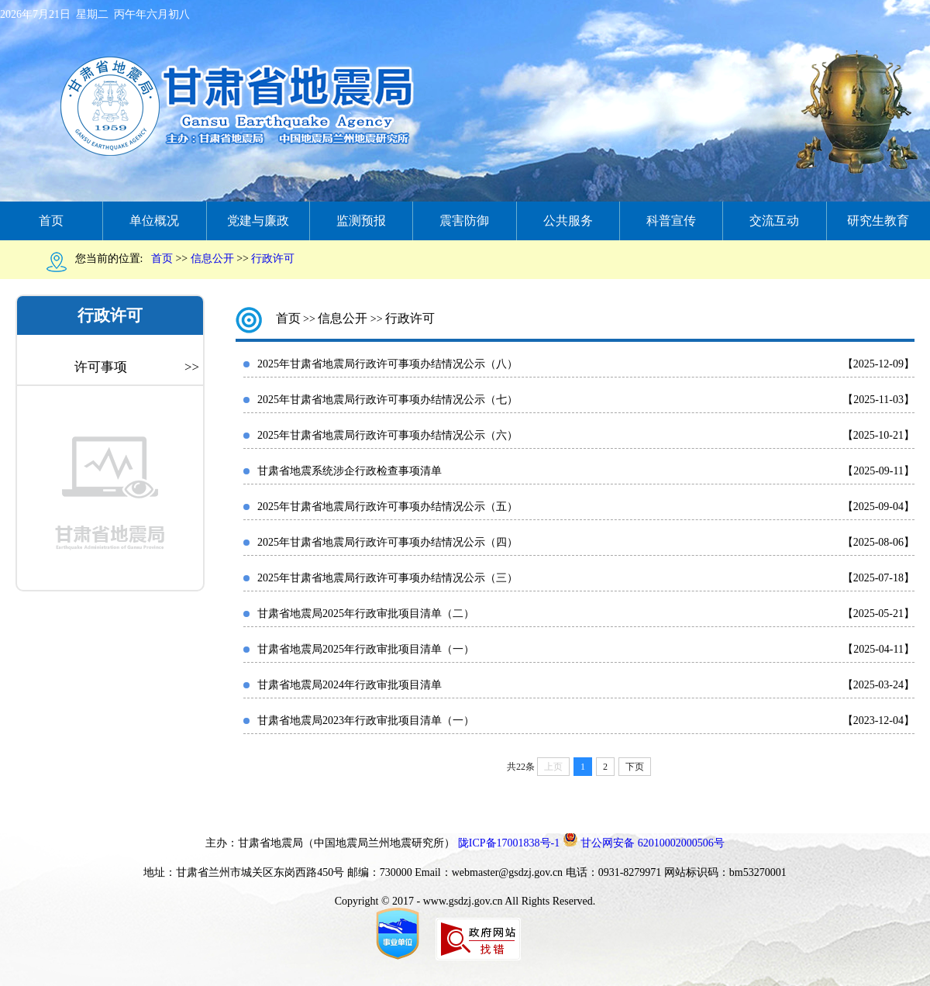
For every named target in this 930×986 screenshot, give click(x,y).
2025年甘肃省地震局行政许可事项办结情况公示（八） (387, 364)
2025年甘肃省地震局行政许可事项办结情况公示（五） (387, 506)
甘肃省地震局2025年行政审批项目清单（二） (365, 613)
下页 (634, 766)
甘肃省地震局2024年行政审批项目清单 (349, 685)
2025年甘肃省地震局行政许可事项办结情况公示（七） (387, 399)
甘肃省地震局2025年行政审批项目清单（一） (365, 649)
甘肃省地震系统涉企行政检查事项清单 (349, 471)
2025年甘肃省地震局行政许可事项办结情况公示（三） (387, 578)
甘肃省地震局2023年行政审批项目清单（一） (365, 720)
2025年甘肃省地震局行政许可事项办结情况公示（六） (387, 435)
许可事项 (136, 367)
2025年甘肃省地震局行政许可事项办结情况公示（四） (387, 542)
